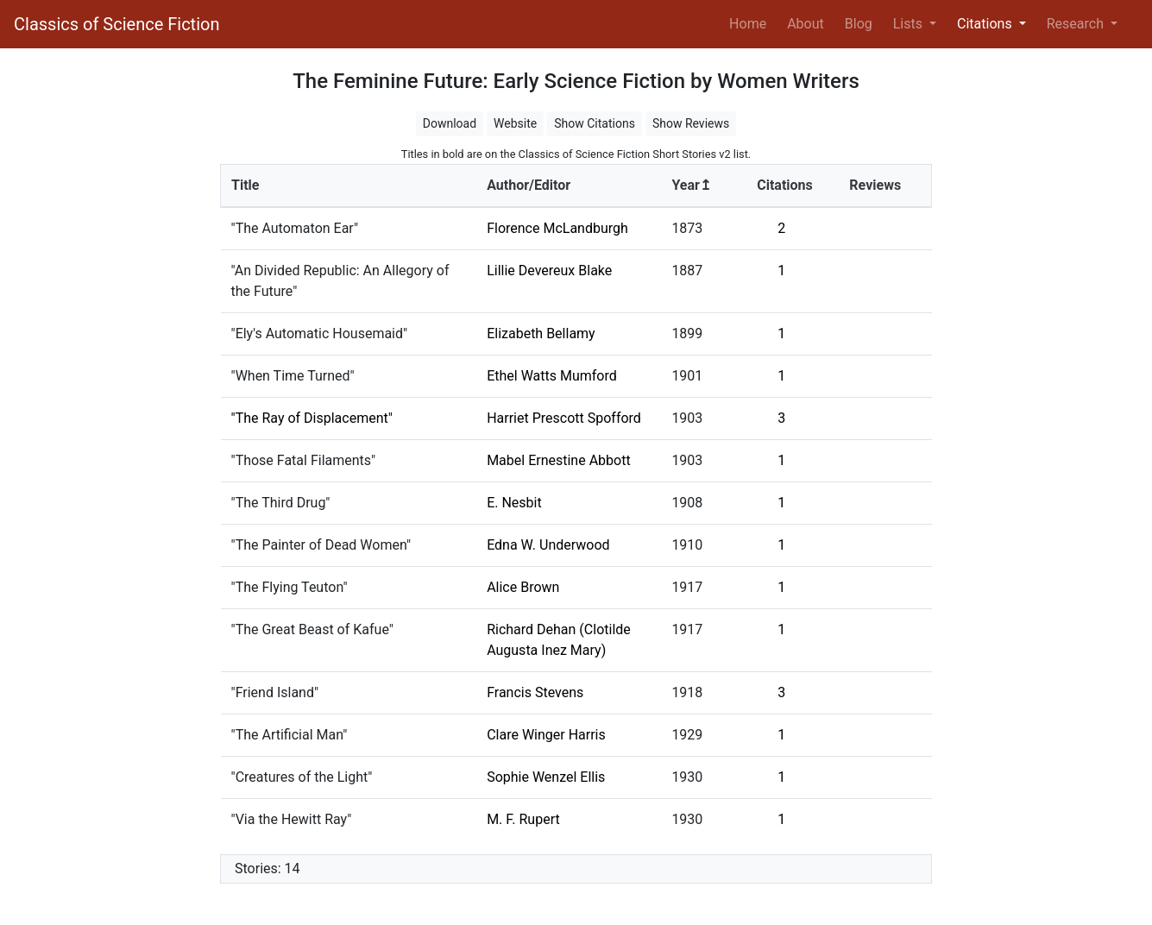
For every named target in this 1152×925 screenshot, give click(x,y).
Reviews (875, 185)
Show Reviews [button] (690, 123)
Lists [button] (909, 24)
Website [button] (515, 123)
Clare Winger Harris (546, 735)
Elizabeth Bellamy (541, 333)
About (805, 24)
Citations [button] (986, 24)
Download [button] (449, 123)
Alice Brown (523, 587)
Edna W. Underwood (548, 545)
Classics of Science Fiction (116, 24)
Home (751, 22)
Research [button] (1077, 24)
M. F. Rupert (523, 819)
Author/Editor (528, 185)
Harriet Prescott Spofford (564, 418)
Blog (858, 24)
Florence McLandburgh (557, 228)
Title (245, 185)
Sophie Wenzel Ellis (546, 777)
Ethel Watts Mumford (552, 376)
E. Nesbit (514, 502)
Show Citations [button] (594, 123)
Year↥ (690, 185)
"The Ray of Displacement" (312, 418)
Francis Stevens (535, 692)
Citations (785, 185)
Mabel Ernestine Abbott (559, 460)
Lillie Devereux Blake (549, 270)
